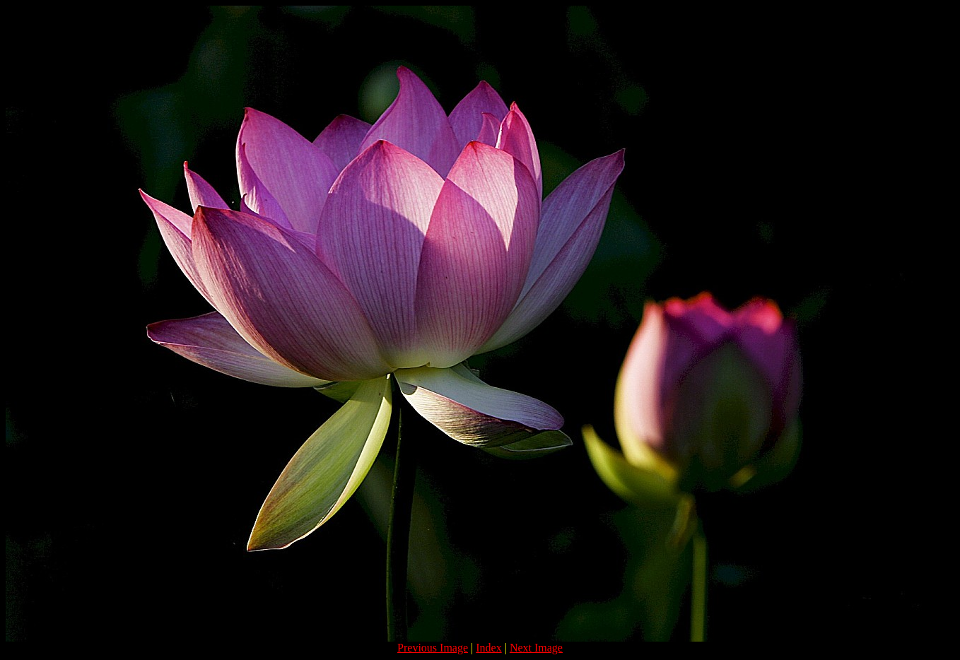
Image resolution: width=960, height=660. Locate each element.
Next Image (536, 648)
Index (488, 648)
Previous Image (432, 648)
